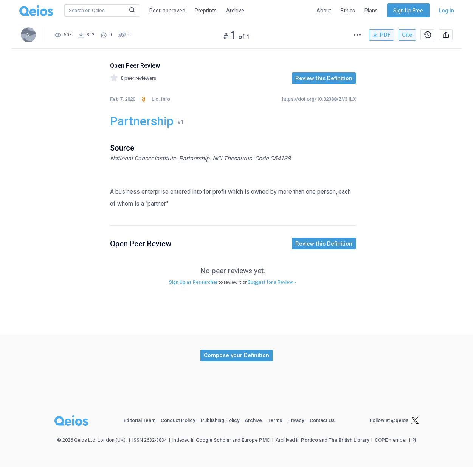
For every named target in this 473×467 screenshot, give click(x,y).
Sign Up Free (408, 11)
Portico (309, 440)
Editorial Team (139, 420)
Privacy (295, 420)
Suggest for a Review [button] (272, 282)
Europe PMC (256, 440)
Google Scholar (213, 440)
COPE (381, 440)
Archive (235, 11)
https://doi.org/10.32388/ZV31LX (319, 99)
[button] (236, 355)
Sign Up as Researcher (193, 282)
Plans (371, 11)
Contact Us (322, 420)
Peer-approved (167, 11)
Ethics (348, 11)
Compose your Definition (236, 355)
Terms (275, 420)
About (323, 11)
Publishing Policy (220, 420)
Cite (407, 34)
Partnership (194, 158)
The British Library (349, 440)
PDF (381, 34)
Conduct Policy (178, 420)
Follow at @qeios (389, 420)
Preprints (206, 11)
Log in (446, 11)
